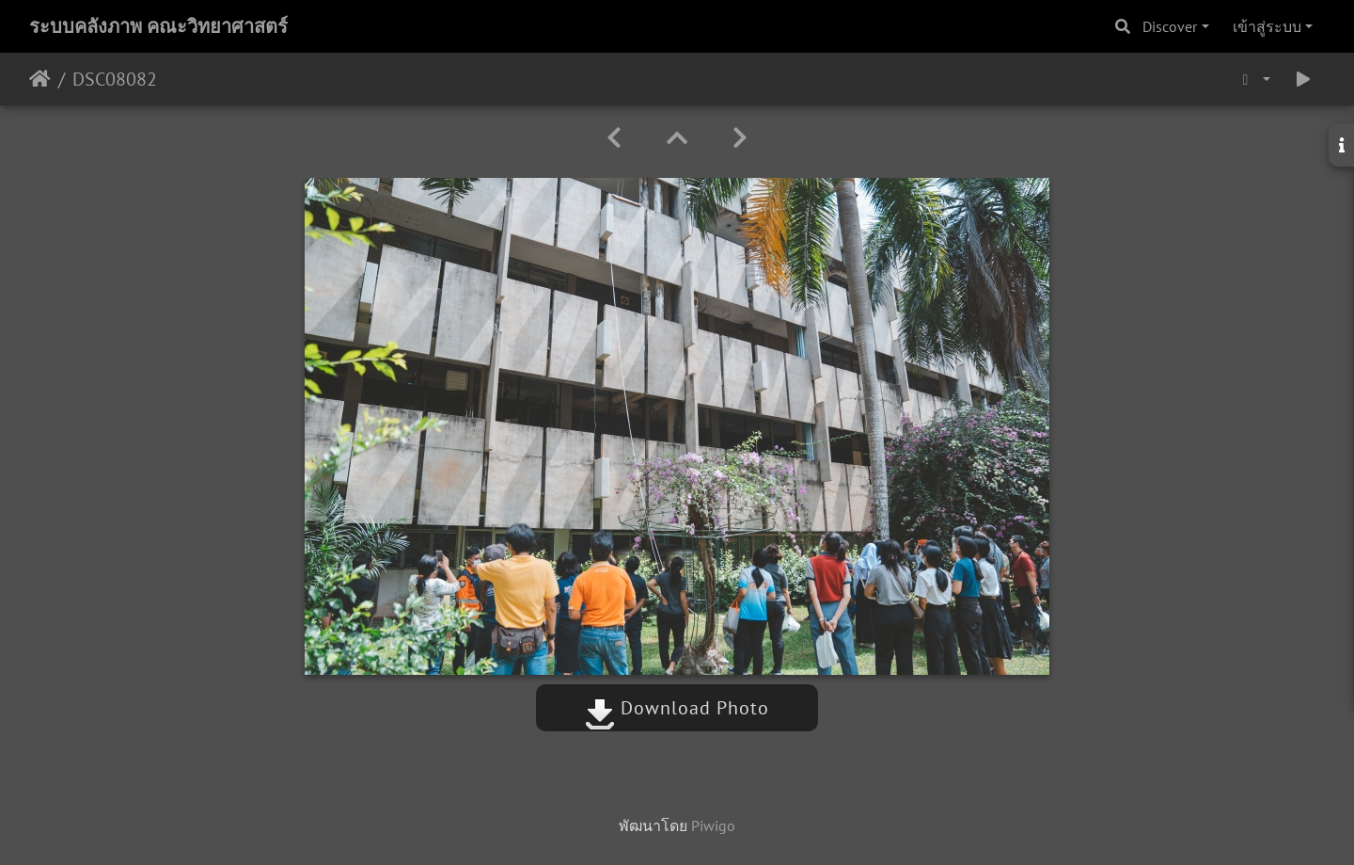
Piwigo (713, 825)
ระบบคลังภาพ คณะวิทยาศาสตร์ (158, 26)
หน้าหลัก (40, 79)
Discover (1169, 26)
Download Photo (677, 708)
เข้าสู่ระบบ (1267, 26)
